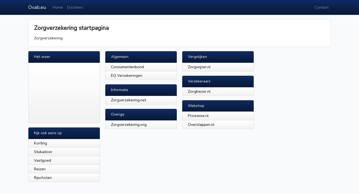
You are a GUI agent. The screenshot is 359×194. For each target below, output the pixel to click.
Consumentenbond (127, 67)
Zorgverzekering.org (129, 124)
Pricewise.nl (198, 115)
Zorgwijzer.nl (199, 67)
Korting (40, 143)
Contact (321, 7)
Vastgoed (42, 160)
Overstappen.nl (201, 124)
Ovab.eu (37, 7)
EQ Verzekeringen (126, 75)
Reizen (40, 169)
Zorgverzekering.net (128, 100)
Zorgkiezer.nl (199, 91)
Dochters (75, 7)
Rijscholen (43, 177)
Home (58, 7)
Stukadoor (43, 151)
